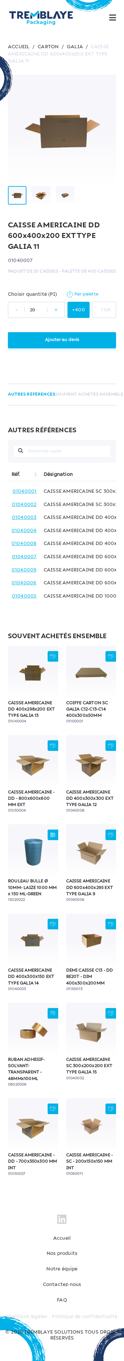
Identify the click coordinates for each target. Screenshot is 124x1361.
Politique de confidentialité (84, 1316)
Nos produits (62, 1253)
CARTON (48, 47)
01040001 (25, 491)
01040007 (24, 557)
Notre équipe (61, 1269)
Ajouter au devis (62, 340)
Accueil (62, 1238)
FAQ (62, 1300)
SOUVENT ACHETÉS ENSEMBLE (89, 394)
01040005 (24, 596)
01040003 (24, 517)
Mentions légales (26, 1316)
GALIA (75, 47)
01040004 (24, 530)
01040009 (24, 570)
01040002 (24, 504)
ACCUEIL (18, 47)
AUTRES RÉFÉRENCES (31, 394)
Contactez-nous (62, 1284)
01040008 (24, 543)
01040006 (24, 583)
